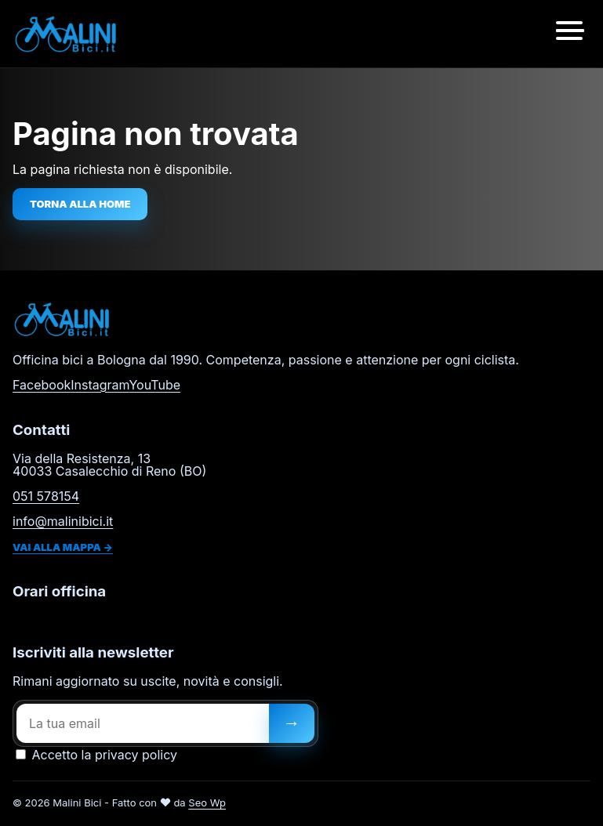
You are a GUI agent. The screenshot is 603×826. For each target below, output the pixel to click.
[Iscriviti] (291, 723)
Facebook (42, 385)
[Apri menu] (569, 34)
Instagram (100, 385)
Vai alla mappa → (63, 547)
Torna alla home (80, 203)
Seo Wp (207, 802)
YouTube (154, 385)
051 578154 (46, 496)
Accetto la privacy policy (96, 755)
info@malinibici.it (63, 521)
